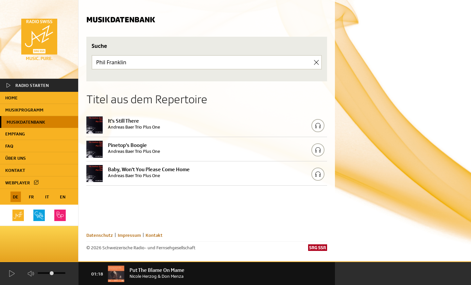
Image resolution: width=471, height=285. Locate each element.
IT (47, 196)
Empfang (15, 133)
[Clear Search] (316, 62)
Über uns (15, 158)
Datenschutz (99, 235)
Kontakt (15, 170)
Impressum (129, 235)
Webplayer (22, 182)
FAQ (9, 146)
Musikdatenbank (26, 122)
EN (62, 196)
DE (15, 196)
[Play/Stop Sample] (318, 126)
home (11, 97)
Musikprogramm (24, 109)
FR (31, 196)
